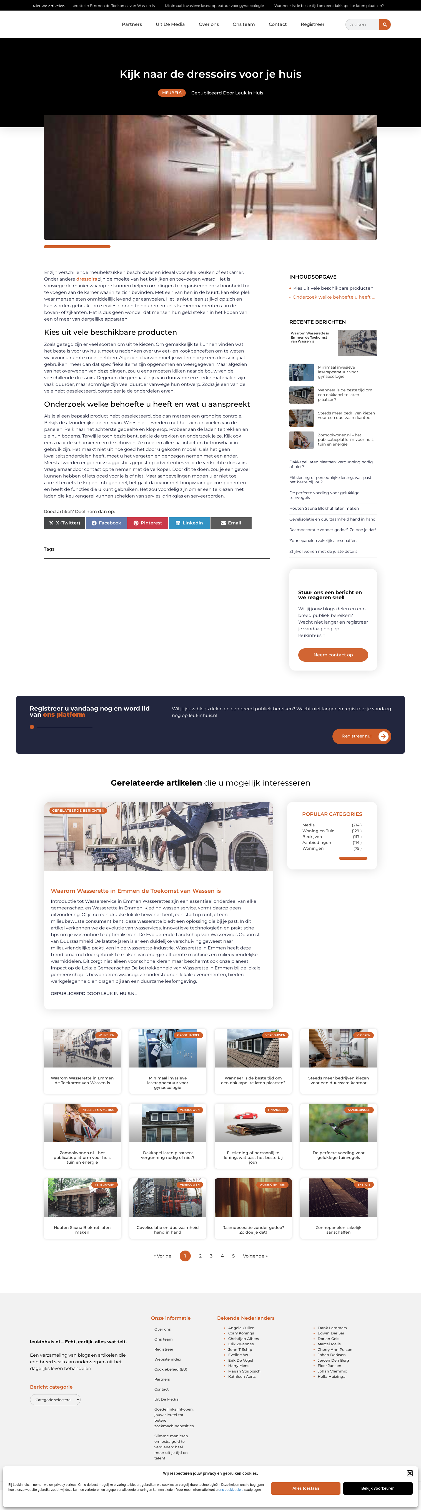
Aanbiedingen (316, 862)
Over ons (209, 24)
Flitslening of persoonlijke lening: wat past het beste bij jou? (330, 480)
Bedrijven (312, 856)
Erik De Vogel (240, 1380)
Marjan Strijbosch (244, 1391)
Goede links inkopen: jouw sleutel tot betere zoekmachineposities (174, 1437)
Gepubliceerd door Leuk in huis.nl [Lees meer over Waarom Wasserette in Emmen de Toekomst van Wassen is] (94, 1013)
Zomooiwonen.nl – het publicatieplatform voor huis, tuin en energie (346, 439)
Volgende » (255, 1275)
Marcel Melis (329, 1364)
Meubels (172, 92)
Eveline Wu (239, 1374)
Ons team (244, 24)
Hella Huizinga (331, 1396)
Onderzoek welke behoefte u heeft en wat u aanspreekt (335, 297)
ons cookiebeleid (231, 1490)
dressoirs (86, 279)
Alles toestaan (305, 1488)
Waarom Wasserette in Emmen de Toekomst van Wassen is (104, 5)
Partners (132, 24)
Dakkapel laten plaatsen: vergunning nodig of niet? (331, 464)
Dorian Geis (328, 1358)
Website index (167, 1379)
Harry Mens (238, 1385)
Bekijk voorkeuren (378, 1488)
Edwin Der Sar (331, 1353)
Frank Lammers (332, 1347)
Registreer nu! (357, 756)
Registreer (313, 24)
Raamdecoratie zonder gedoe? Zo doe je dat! (332, 529)
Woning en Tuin (318, 850)
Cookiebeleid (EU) (170, 1389)
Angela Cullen (241, 1347)
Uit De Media (170, 24)
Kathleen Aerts (242, 1396)
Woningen (313, 868)
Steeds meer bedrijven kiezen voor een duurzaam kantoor (346, 415)
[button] (410, 1473)
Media (308, 845)
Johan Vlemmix (332, 1391)
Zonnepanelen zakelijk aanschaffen (323, 540)
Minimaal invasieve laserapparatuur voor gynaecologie (218, 5)
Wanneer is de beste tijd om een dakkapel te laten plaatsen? (332, 5)
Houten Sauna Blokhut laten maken (324, 508)
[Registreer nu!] (384, 756)
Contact (278, 24)
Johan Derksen (332, 1374)
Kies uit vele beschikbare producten (333, 288)
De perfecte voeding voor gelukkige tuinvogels (324, 495)
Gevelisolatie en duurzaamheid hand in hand (332, 519)
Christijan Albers (243, 1358)
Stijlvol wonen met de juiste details (323, 551)
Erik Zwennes (241, 1364)
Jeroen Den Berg (333, 1380)
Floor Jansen (329, 1385)
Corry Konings (241, 1353)
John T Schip (240, 1369)
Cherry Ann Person (335, 1369)
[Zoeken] (385, 24)
